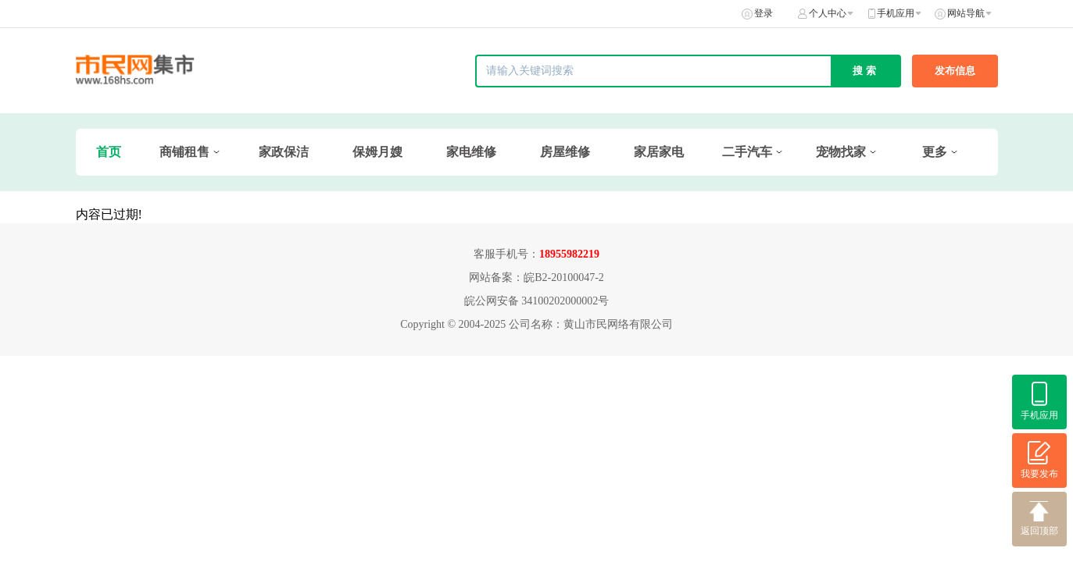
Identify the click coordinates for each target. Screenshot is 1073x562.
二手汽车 (747, 151)
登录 (763, 13)
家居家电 (659, 151)
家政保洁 (284, 151)
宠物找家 (841, 151)
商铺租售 (184, 151)
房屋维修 (565, 151)
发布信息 (955, 70)
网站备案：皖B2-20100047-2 (536, 277)
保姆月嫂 (377, 151)
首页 (108, 151)
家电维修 (471, 151)
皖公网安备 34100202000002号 (537, 301)
